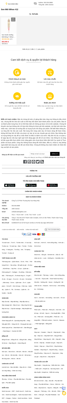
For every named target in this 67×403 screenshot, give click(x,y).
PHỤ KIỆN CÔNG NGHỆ (9, 375)
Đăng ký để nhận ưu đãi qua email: (13, 154)
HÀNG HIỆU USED (39, 266)
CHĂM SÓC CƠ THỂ (8, 363)
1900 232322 (49, 4)
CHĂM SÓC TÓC (39, 251)
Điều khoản (20, 229)
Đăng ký (55, 154)
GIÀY (35, 328)
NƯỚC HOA (5, 387)
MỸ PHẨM (37, 271)
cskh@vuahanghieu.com (19, 211)
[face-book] (25, 161)
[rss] (42, 161)
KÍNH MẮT (37, 239)
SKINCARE (5, 298)
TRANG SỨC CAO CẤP (41, 361)
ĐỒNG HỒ (5, 336)
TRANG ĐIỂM (38, 306)
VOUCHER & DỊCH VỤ (8, 317)
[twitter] (38, 161)
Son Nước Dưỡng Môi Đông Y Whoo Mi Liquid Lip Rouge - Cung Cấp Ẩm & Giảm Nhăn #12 (8, 36)
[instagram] (29, 161)
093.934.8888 (48, 2)
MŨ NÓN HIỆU (6, 348)
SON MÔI (37, 294)
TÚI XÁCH (5, 239)
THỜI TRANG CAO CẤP (9, 258)
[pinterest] (33, 161)
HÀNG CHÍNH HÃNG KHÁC (42, 377)
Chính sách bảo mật (32, 229)
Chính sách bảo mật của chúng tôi (54, 157)
